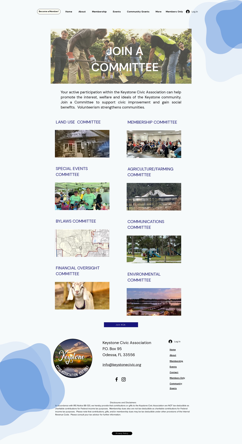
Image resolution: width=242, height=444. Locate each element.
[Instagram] (123, 379)
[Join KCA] (121, 324)
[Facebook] (116, 379)
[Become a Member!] (49, 11)
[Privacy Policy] (122, 433)
